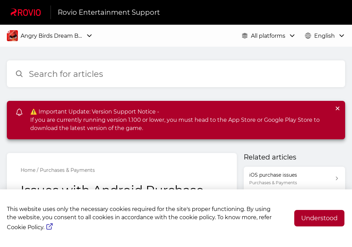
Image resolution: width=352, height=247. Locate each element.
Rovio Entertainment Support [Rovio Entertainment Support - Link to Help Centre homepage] (109, 12)
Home (28, 170)
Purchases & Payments (67, 170)
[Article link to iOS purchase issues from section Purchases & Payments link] (294, 178)
